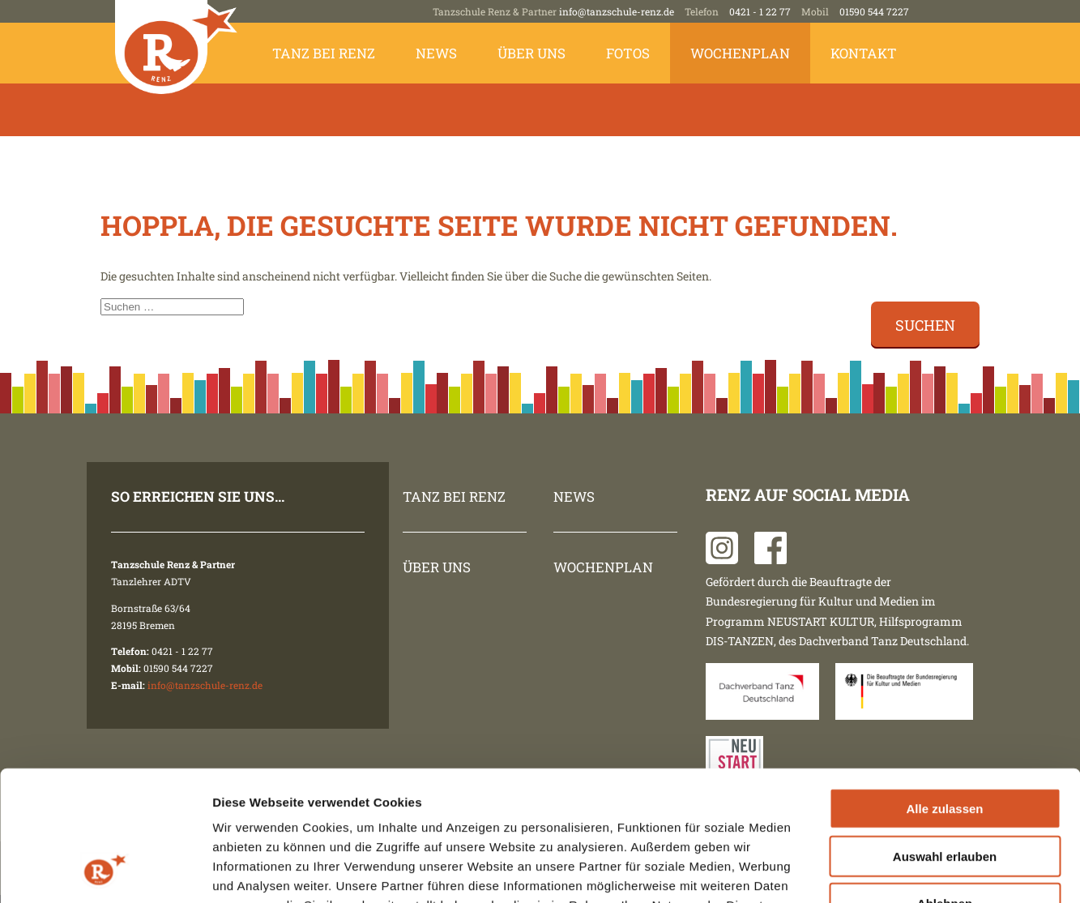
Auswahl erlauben (945, 737)
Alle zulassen (944, 689)
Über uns (531, 53)
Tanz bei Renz (323, 53)
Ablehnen (944, 784)
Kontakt (863, 53)
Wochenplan (740, 53)
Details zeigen (862, 871)
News (436, 53)
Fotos (628, 53)
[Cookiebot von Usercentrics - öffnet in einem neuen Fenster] (105, 871)
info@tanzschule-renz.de (616, 11)
